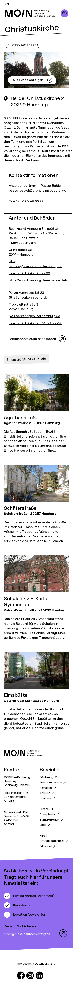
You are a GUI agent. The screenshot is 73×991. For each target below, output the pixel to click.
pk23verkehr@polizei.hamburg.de (34, 316)
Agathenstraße (21, 417)
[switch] (29, 896)
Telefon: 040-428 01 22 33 (29, 273)
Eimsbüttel (16, 695)
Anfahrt (9, 800)
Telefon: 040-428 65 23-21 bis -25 (35, 323)
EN (7, 3)
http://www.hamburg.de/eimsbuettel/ (38, 280)
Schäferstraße (20, 508)
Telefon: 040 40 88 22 (26, 201)
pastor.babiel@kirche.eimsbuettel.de (37, 190)
